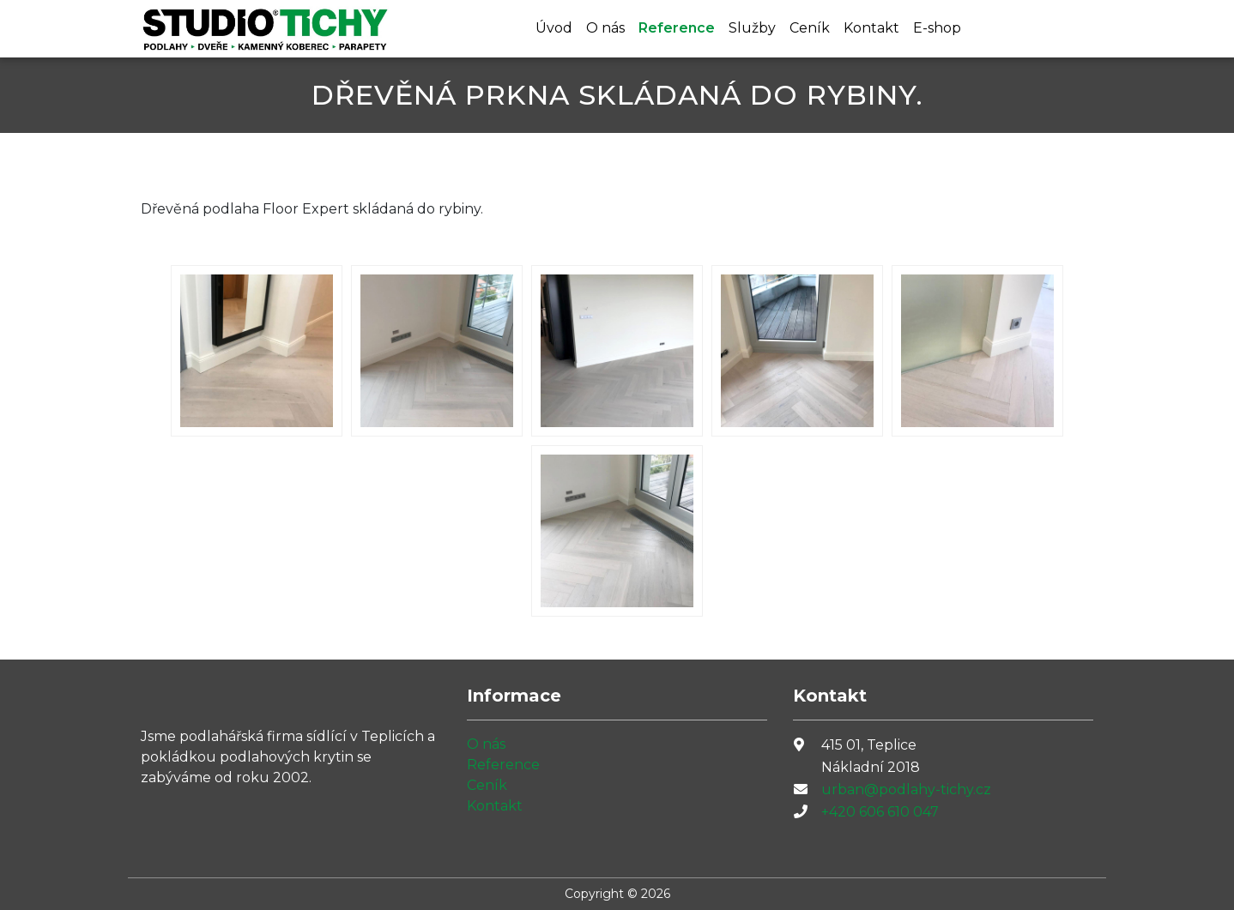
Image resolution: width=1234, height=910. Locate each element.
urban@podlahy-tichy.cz (906, 789)
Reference (676, 28)
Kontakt (871, 28)
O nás (605, 28)
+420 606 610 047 (880, 812)
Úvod (553, 28)
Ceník (809, 28)
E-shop (937, 28)
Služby (752, 28)
